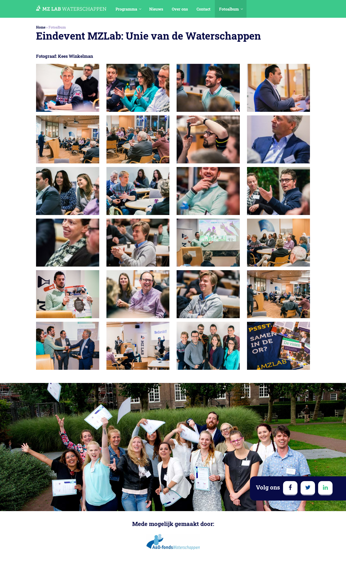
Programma (126, 9)
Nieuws (156, 9)
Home (40, 27)
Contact (203, 9)
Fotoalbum (229, 9)
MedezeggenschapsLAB (71, 8)
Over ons (180, 9)
